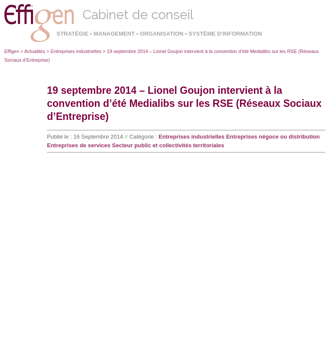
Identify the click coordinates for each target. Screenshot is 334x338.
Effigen (11, 51)
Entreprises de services (78, 145)
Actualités (34, 51)
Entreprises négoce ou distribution (273, 136)
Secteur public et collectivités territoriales (168, 145)
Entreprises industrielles (75, 51)
